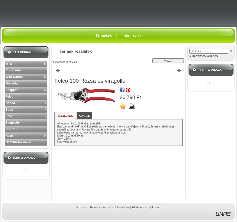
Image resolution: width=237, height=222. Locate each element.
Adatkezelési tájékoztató (146, 207)
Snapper (12, 90)
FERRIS (11, 129)
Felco (9, 96)
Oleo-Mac (12, 83)
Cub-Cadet (13, 70)
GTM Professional (18, 142)
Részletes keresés (101, 207)
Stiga (9, 109)
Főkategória (60, 61)
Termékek (82, 207)
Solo (9, 116)
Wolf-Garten (14, 77)
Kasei (10, 136)
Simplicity (13, 122)
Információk (122, 207)
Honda (10, 103)
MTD (9, 64)
